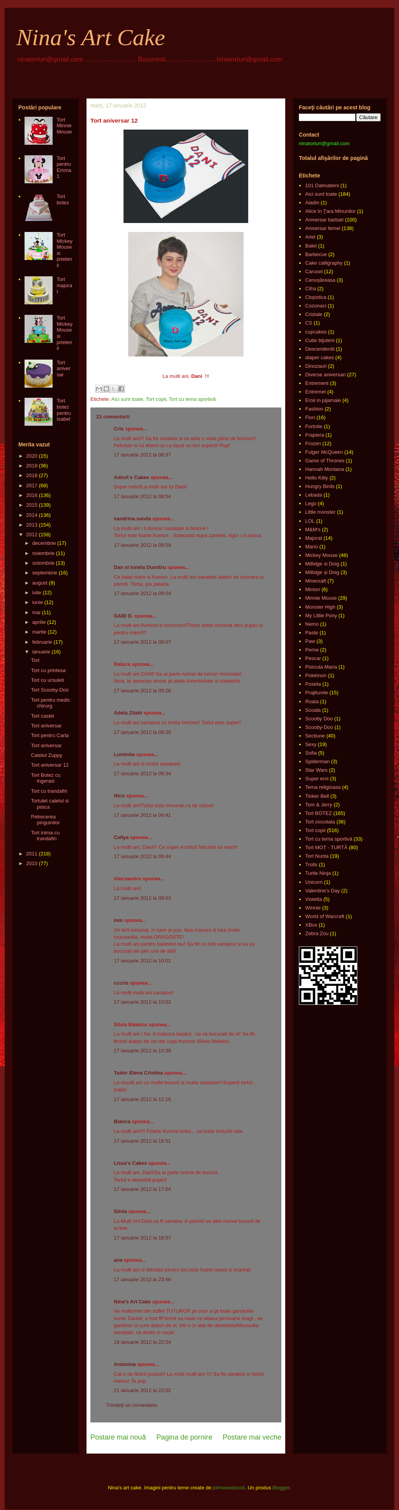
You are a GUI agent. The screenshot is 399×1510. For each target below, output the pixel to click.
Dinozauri (316, 366)
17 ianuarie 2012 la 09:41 (142, 815)
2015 (31, 505)
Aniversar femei (322, 228)
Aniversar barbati (324, 220)
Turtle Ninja (318, 873)
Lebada (313, 495)
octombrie (43, 563)
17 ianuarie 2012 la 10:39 (142, 1050)
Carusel (314, 271)
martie (39, 632)
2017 (31, 485)
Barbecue (316, 254)
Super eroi (316, 778)
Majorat (313, 538)
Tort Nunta (316, 856)
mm (118, 920)
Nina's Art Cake (90, 37)
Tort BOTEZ (318, 813)
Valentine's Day (322, 891)
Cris (119, 429)
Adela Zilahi (128, 713)
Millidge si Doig (322, 564)
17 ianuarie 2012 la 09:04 (142, 593)
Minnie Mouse (321, 598)
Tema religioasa (323, 787)
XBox (311, 925)
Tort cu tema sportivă (192, 399)
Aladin (312, 202)
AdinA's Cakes (131, 477)
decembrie (44, 543)
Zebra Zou (316, 933)
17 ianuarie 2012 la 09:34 (142, 773)
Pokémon (316, 675)
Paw (310, 641)
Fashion (314, 409)
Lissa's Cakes (130, 1163)
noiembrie (43, 553)
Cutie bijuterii (319, 340)
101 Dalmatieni (322, 185)
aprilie (39, 622)
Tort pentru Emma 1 (63, 167)
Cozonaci (315, 306)
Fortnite (313, 426)
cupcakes (316, 332)
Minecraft (315, 581)
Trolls (311, 864)
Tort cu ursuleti (47, 680)
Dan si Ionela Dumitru (140, 567)
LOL (310, 521)
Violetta (313, 899)
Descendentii (319, 349)
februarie (42, 642)
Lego (310, 503)
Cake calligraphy (324, 263)
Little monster (320, 512)
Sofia (311, 753)
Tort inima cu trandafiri (45, 836)
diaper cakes (319, 357)
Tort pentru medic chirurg (50, 703)
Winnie (313, 908)
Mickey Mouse (321, 555)
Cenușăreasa (320, 280)
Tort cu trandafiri (49, 791)
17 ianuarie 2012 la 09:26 (142, 691)
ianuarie (41, 652)
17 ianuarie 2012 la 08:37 (142, 455)
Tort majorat (64, 285)
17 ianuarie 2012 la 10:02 (142, 1002)
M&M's (312, 529)
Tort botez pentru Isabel (63, 410)
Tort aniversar (63, 369)
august (40, 583)
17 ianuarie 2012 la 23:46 (142, 1279)
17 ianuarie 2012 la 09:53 (142, 898)
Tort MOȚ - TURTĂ (326, 847)
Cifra (310, 288)
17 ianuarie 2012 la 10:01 (142, 961)
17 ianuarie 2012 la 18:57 (142, 1238)
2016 (31, 495)
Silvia (120, 1211)
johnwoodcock (229, 1488)
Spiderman (317, 761)
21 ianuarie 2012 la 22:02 (142, 1390)
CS (308, 323)
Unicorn (314, 882)
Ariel (310, 237)
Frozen (313, 443)
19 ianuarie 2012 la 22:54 (142, 1342)
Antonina (125, 1364)
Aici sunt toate (127, 399)
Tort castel (42, 716)
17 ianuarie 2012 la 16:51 (142, 1141)
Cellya (121, 837)
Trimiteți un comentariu (131, 1405)
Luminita (124, 754)
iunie (37, 602)
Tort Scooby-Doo (50, 690)
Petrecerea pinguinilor (45, 820)
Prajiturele (316, 692)
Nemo (312, 624)
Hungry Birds (319, 486)
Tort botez (62, 199)
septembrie (44, 573)
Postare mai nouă (118, 1437)
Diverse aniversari (325, 375)
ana (118, 1260)
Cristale (313, 314)
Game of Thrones (324, 461)
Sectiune (315, 736)
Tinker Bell (317, 796)
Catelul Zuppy (46, 755)
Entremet (315, 392)
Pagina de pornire (184, 1437)
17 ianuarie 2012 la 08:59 (142, 545)
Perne (312, 650)
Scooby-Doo (319, 727)
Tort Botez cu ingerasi (45, 778)
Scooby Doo (319, 719)
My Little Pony (321, 615)
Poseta (313, 684)
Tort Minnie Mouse (64, 126)
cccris (121, 983)
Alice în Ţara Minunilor (330, 211)
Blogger (281, 1488)
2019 (31, 466)
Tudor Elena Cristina (138, 1073)
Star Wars (316, 770)
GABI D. (123, 616)
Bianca (122, 1121)
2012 (31, 534)
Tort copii (156, 399)
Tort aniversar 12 (50, 765)
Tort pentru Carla (50, 735)
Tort (35, 660)
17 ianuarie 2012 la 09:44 (142, 856)
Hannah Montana (324, 469)
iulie (36, 592)
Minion (312, 589)
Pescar (313, 658)
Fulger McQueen (324, 452)
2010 (31, 863)
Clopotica (315, 297)
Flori (310, 417)
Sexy (310, 744)
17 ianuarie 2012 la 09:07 (142, 642)
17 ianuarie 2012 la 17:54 (142, 1189)
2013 (31, 525)
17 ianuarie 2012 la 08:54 (142, 496)
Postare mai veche (251, 1437)
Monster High (320, 607)
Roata (312, 701)
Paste (311, 633)
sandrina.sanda (132, 518)
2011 (31, 854)
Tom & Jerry (318, 805)
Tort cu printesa (48, 670)
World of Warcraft (324, 916)
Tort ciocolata (320, 822)
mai (36, 612)
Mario (311, 547)
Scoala (313, 710)
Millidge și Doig (322, 572)
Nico (119, 796)
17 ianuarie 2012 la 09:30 (142, 732)
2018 (31, 475)
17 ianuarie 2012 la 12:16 (142, 1099)
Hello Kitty (316, 478)
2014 (31, 515)
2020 (31, 456)
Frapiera (314, 435)
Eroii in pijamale (323, 400)
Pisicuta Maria (321, 667)
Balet (311, 246)
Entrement (316, 383)
